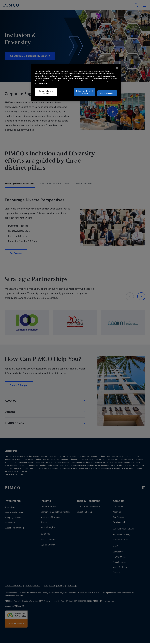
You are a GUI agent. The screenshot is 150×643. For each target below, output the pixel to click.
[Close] (117, 68)
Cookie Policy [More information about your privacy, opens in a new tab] (43, 83)
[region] (76, 82)
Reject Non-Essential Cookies (84, 92)
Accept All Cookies (107, 93)
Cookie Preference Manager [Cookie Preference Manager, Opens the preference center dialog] (46, 92)
